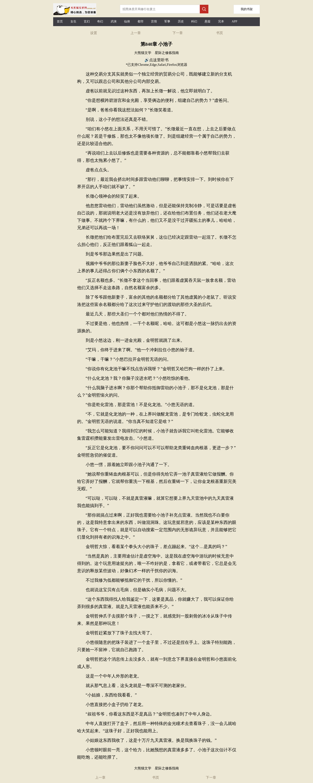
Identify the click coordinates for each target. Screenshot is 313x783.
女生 (73, 21)
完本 (221, 21)
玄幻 (87, 21)
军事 (167, 21)
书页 (219, 33)
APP (234, 21)
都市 (141, 21)
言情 (154, 21)
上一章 (135, 33)
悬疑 (208, 21)
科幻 (194, 21)
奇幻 (100, 21)
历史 (181, 21)
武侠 (114, 21)
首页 (60, 21)
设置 (93, 33)
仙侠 (127, 21)
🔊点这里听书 (156, 60)
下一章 (177, 33)
